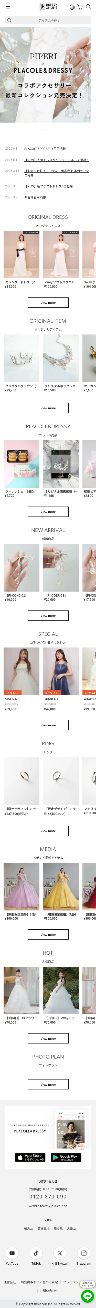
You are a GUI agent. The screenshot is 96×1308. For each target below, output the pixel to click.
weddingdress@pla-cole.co (48, 1206)
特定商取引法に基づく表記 (39, 1282)
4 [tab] (50, 129)
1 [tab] (39, 129)
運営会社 (10, 1282)
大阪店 (71, 1228)
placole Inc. (45, 1304)
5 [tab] (53, 129)
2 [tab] (43, 129)
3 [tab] (46, 129)
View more (48, 302)
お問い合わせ (49, 1290)
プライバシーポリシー (78, 1282)
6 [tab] (57, 129)
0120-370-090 (48, 1197)
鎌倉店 (58, 1228)
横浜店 (28, 1228)
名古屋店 (43, 1228)
